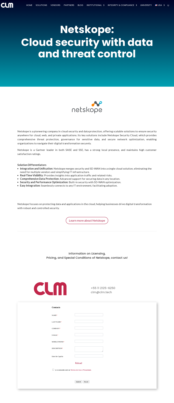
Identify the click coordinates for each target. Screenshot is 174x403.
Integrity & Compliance (121, 5)
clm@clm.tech (101, 292)
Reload (78, 363)
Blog (80, 5)
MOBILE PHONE (58, 342)
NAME (54, 315)
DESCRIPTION (57, 348)
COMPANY (56, 328)
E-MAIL (55, 335)
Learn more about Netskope (87, 220)
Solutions (41, 5)
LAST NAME (56, 322)
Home (29, 5)
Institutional (94, 5)
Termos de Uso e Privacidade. (81, 370)
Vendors (55, 5)
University (146, 5)
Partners (69, 5)
